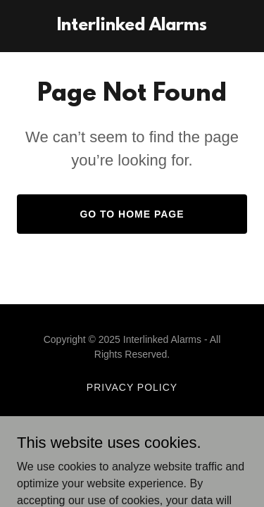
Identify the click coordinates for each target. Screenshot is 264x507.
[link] (132, 26)
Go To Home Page (132, 214)
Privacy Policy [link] (132, 387)
